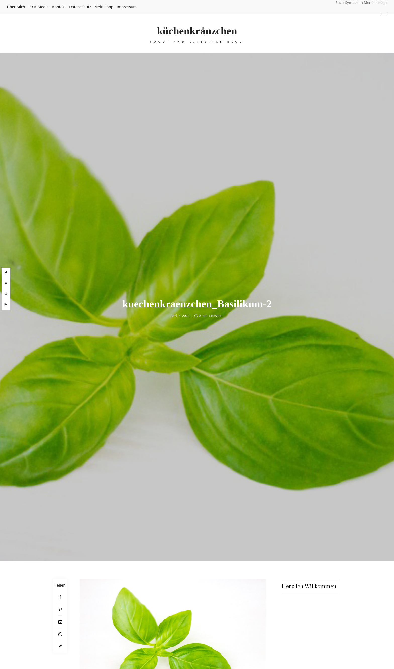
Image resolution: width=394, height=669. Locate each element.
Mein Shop (103, 6)
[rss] (6, 305)
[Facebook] (60, 597)
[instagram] (6, 294)
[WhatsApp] (60, 634)
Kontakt (59, 6)
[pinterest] (6, 283)
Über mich (16, 6)
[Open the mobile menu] (383, 14)
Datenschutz (80, 6)
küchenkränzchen (197, 31)
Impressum (127, 6)
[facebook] (6, 273)
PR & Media (38, 6)
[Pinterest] (60, 609)
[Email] (60, 622)
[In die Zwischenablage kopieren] (60, 646)
